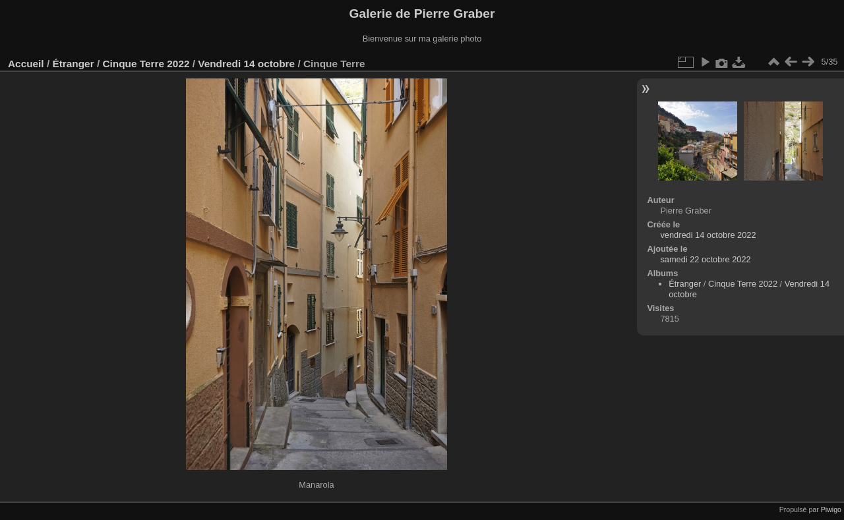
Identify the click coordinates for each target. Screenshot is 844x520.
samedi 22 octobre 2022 (705, 259)
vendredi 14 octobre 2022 (708, 235)
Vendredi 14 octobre (246, 63)
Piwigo (831, 509)
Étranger (73, 63)
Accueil (26, 63)
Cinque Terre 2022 (145, 63)
